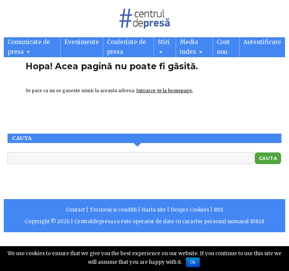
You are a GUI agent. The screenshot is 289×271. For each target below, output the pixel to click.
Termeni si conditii (113, 210)
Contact (75, 210)
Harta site (153, 210)
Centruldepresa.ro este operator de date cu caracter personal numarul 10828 (169, 221)
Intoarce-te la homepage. (164, 90)
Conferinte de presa (126, 46)
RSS (218, 210)
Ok (193, 262)
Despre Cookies (189, 210)
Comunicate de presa (29, 46)
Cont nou (223, 46)
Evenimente (81, 42)
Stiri (164, 45)
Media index (191, 46)
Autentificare (262, 42)
